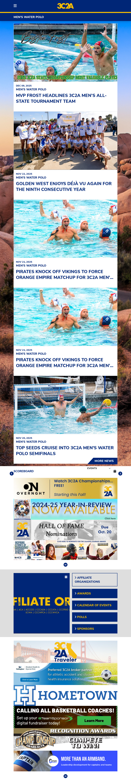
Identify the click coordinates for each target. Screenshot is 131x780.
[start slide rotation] (113, 27)
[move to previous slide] (11, 474)
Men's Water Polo (29, 17)
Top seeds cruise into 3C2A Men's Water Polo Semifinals (65, 451)
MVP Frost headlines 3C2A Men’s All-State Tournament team (61, 98)
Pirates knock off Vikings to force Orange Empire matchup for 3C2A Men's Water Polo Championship (64, 277)
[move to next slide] (119, 474)
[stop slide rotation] (65, 564)
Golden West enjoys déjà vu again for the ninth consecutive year (64, 186)
